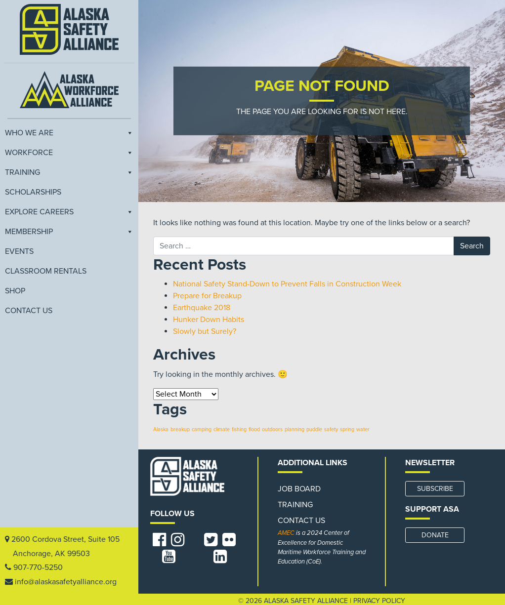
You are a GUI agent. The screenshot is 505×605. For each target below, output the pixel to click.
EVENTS (19, 251)
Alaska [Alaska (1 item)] (160, 429)
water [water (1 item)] (363, 429)
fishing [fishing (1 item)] (239, 429)
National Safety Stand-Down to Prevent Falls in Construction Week (287, 284)
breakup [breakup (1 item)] (180, 429)
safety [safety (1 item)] (331, 429)
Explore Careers (69, 212)
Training (69, 172)
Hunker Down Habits (208, 319)
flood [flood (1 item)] (254, 429)
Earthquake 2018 (201, 308)
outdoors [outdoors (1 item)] (272, 429)
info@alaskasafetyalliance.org (66, 582)
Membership (69, 232)
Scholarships (33, 192)
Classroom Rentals (45, 271)
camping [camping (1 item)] (201, 429)
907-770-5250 (38, 567)
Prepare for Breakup (207, 296)
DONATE (435, 535)
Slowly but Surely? (204, 331)
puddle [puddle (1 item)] (314, 429)
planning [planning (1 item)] (294, 429)
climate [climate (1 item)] (221, 429)
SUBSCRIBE (435, 488)
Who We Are (69, 133)
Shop (15, 291)
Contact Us (28, 311)
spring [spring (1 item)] (347, 429)
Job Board (299, 489)
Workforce (69, 152)
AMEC (286, 533)
